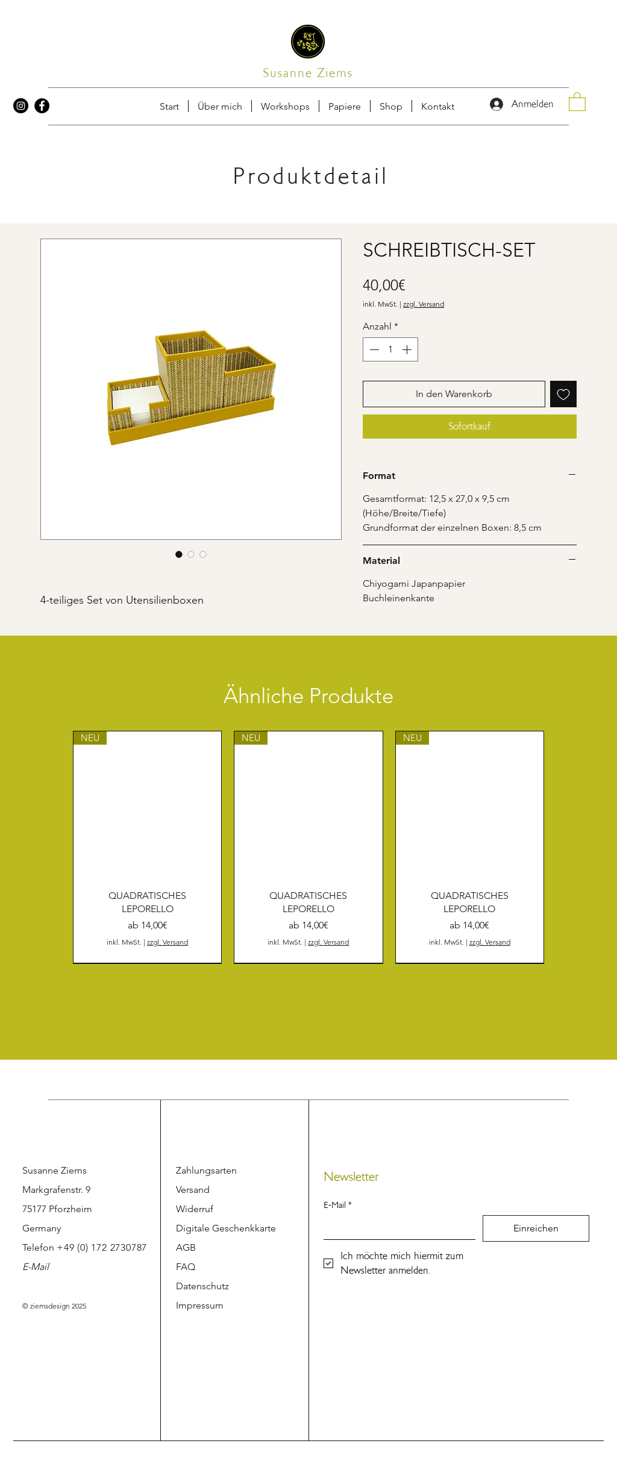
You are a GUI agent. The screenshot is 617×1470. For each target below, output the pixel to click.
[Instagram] (20, 105)
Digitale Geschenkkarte (226, 1228)
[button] (437, 106)
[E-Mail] (396, 1227)
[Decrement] (373, 349)
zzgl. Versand (423, 303)
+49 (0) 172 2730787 (102, 1247)
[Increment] (407, 349)
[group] (308, 847)
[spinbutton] (390, 349)
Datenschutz (202, 1286)
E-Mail (35, 1266)
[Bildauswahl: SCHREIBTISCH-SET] (179, 554)
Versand (193, 1189)
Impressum (200, 1305)
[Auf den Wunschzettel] (563, 394)
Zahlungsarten (206, 1170)
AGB (186, 1247)
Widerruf (194, 1209)
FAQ (185, 1266)
